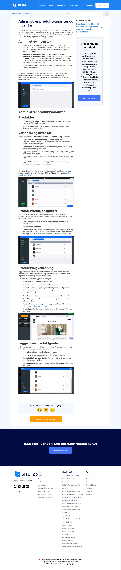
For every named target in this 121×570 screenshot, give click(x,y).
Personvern (54, 564)
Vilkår (47, 564)
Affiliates (89, 488)
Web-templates (43, 491)
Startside (42, 5)
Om (87, 476)
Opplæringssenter (92, 482)
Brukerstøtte (73, 5)
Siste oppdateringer (45, 497)
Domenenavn (66, 482)
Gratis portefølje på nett (70, 507)
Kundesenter (90, 479)
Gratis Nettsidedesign (69, 544)
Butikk (26, 14)
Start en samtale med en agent (46, 419)
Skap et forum (67, 525)
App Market (45, 494)
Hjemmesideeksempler (45, 488)
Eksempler (61, 5)
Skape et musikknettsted (70, 500)
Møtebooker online (68, 537)
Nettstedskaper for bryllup (71, 503)
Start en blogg (67, 522)
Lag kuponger (82, 32)
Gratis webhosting (68, 540)
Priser (51, 5)
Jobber (91, 485)
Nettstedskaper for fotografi (72, 494)
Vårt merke (89, 494)
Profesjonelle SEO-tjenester (72, 547)
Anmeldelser (42, 485)
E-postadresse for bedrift (71, 519)
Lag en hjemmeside (89, 98)
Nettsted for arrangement (71, 497)
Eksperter (89, 491)
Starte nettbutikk (68, 479)
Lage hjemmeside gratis (70, 476)
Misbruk (62, 564)
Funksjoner (41, 482)
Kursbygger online (68, 528)
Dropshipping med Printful (87, 24)
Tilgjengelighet (70, 564)
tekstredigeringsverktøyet (37, 306)
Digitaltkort (66, 516)
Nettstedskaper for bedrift (71, 491)
